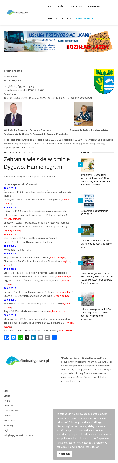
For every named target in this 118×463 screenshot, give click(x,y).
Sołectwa (77, 6)
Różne (62, 6)
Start (50, 6)
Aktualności (10, 420)
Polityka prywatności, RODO (18, 435)
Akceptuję (64, 453)
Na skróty (8, 425)
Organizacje (96, 6)
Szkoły (66, 18)
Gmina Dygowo (84, 18)
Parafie (52, 18)
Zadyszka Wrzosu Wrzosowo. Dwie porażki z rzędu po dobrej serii (96, 243)
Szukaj (7, 395)
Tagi (6, 430)
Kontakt (8, 415)
